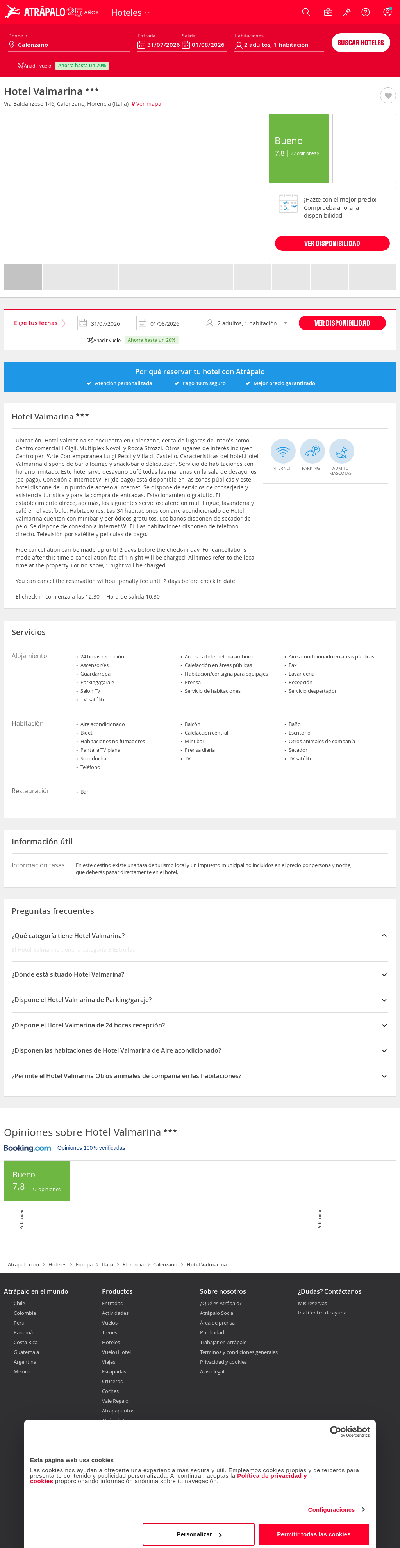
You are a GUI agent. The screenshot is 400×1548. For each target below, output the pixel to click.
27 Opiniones (304, 153)
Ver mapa (146, 103)
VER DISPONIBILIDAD (332, 243)
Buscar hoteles (361, 42)
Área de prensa (217, 1322)
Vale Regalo (115, 1400)
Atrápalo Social (217, 1312)
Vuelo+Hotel (116, 1351)
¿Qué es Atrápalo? (221, 1303)
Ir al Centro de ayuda (322, 1313)
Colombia (25, 1312)
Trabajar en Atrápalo (223, 1342)
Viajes (108, 1361)
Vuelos (110, 1322)
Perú (19, 1322)
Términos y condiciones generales (239, 1351)
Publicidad (212, 1332)
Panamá (23, 1332)
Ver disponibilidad (342, 323)
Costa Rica (26, 1342)
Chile (19, 1303)
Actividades (115, 1312)
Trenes (109, 1332)
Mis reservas (312, 1303)
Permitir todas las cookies (314, 1530)
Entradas (112, 1303)
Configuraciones (331, 1505)
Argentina (25, 1361)
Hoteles (57, 1264)
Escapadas (114, 1371)
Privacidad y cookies (223, 1361)
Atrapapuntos (118, 1410)
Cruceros (112, 1381)
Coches (110, 1391)
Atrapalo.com (23, 1264)
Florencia (133, 1264)
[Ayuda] (365, 12)
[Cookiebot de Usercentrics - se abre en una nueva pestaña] (336, 1428)
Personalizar (199, 1530)
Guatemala (26, 1351)
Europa (84, 1264)
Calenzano (165, 1264)
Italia (107, 1264)
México (22, 1371)
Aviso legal (212, 1371)
